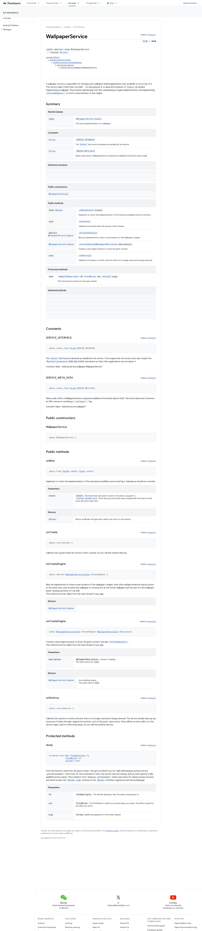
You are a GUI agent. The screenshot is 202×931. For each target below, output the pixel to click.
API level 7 (152, 35)
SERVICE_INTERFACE (85, 140)
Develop (67, 27)
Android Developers (53, 27)
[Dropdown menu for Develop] (79, 3)
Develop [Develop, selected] (72, 3)
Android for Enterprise (47, 927)
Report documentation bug (186, 927)
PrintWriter (90, 276)
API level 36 (151, 621)
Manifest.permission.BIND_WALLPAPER (65, 361)
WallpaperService (57, 194)
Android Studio (190, 3)
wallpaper (81, 401)
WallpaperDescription (107, 244)
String (52, 140)
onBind (82, 210)
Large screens (98, 923)
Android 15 (124, 923)
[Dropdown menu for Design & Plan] (61, 3)
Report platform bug (183, 923)
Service (63, 52)
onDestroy (84, 255)
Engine (130, 87)
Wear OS (96, 927)
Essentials (31, 3)
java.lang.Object (53, 57)
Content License (112, 831)
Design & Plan (52, 3)
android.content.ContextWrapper (67, 62)
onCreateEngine (87, 233)
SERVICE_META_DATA (85, 151)
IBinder (59, 210)
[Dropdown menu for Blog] (117, 3)
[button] (17, 29)
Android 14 (124, 927)
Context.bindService (86, 498)
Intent (83, 144)
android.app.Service (65, 65)
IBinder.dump (74, 780)
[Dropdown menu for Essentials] (39, 3)
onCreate (83, 221)
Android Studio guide (156, 926)
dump (60, 276)
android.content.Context (60, 60)
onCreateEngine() (56, 93)
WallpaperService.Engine (88, 119)
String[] (106, 276)
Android (41, 923)
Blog (112, 3)
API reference (11, 13)
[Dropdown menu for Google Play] (100, 3)
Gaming (68, 923)
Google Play (91, 3)
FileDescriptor (71, 276)
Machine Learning (72, 927)
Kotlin (145, 41)
